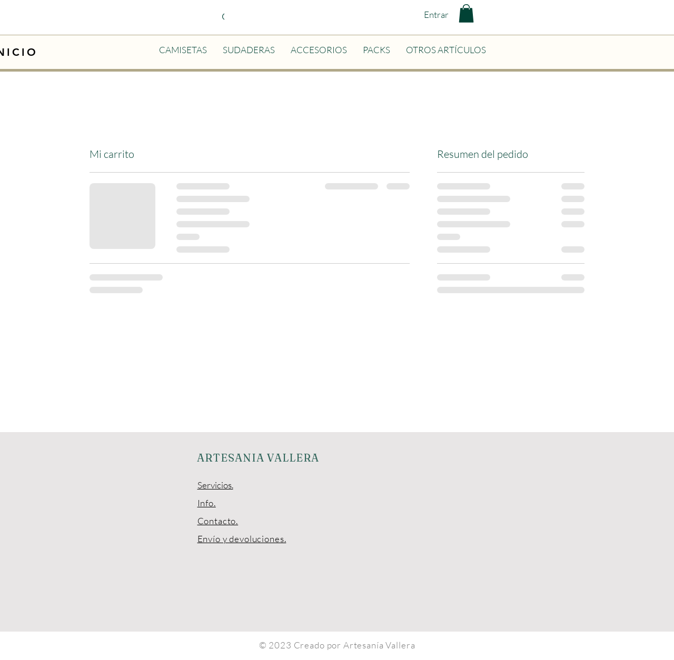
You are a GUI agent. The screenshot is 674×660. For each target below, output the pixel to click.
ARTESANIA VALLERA (258, 457)
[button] (466, 13)
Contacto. (218, 520)
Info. (206, 502)
